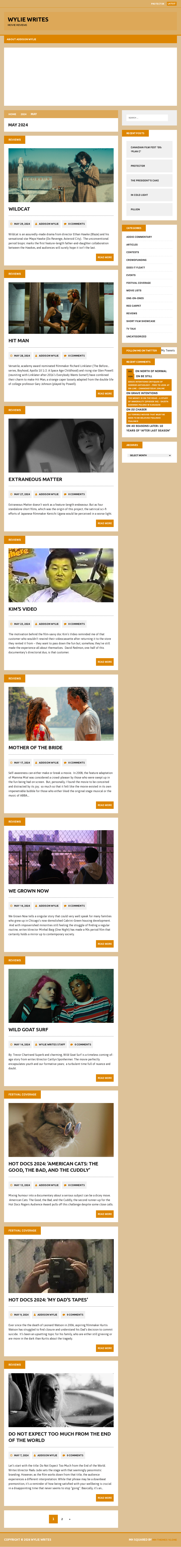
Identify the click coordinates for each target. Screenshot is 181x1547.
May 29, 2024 (22, 226)
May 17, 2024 (22, 764)
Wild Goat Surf (28, 1030)
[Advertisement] (90, 77)
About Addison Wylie (22, 40)
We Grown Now (29, 892)
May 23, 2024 (22, 625)
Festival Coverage (138, 284)
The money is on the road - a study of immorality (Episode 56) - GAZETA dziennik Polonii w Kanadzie (148, 408)
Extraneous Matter (36, 481)
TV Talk (131, 330)
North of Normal (153, 378)
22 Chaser (139, 417)
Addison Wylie (49, 226)
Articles (132, 246)
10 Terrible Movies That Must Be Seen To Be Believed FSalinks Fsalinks (146, 425)
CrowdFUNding (136, 261)
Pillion (135, 211)
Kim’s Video (23, 611)
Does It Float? (135, 269)
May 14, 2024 (22, 907)
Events (131, 277)
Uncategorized (136, 338)
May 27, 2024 (22, 496)
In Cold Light (139, 196)
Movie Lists (133, 292)
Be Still (146, 383)
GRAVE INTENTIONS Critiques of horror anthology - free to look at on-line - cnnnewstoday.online (148, 392)
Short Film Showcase (140, 322)
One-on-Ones (135, 300)
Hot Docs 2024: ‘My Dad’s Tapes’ (48, 1300)
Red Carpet (133, 307)
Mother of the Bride (36, 749)
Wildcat (19, 211)
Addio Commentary (139, 238)
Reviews (131, 315)
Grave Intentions (144, 400)
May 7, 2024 (21, 1455)
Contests (132, 254)
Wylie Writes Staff (52, 1045)
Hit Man (19, 343)
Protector (157, 4)
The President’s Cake (145, 181)
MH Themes (157, 1540)
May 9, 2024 (21, 1315)
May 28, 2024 (22, 358)
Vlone (172, 1540)
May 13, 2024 (22, 1186)
